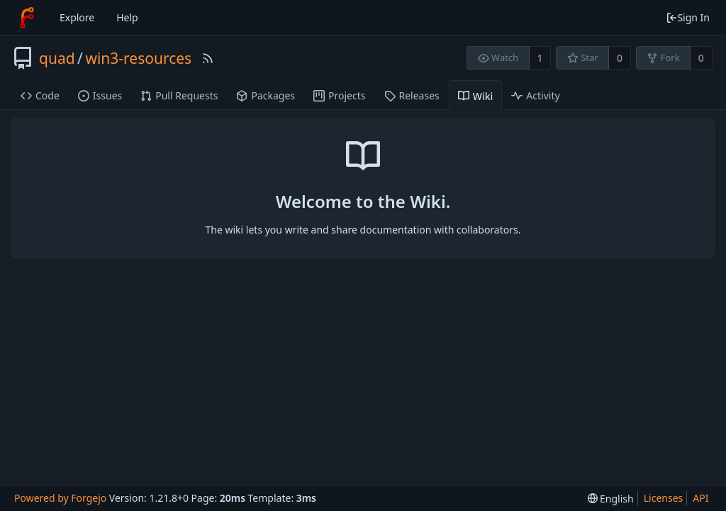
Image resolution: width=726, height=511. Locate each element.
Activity (535, 95)
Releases (412, 95)
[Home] (27, 18)
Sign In (688, 17)
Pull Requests (179, 95)
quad (57, 58)
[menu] (611, 498)
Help (127, 17)
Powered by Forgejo (60, 498)
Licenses (663, 498)
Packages (265, 95)
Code (40, 95)
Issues (100, 95)
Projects (339, 95)
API (700, 498)
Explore (77, 17)
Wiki (475, 96)
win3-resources (138, 58)
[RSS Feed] (207, 58)
